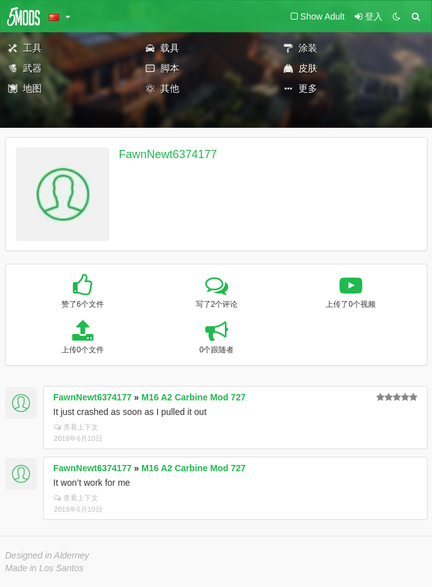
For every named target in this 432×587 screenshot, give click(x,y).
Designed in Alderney (47, 555)
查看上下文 (76, 427)
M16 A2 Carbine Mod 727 (193, 397)
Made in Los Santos (44, 568)
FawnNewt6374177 (168, 154)
